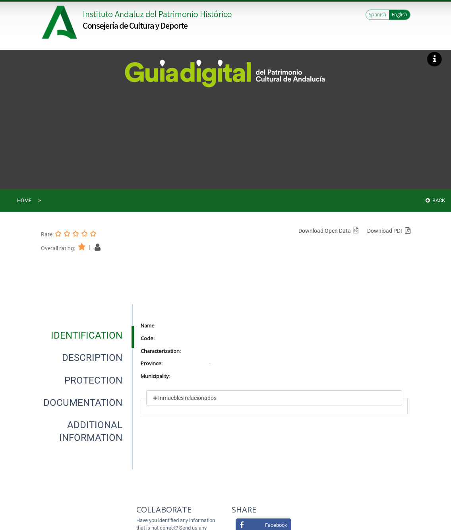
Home (24, 200)
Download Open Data (328, 231)
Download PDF (388, 231)
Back (435, 200)
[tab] (86, 335)
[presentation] (87, 335)
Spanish (377, 14)
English (399, 14)
